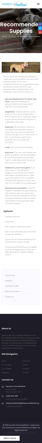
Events (25, 365)
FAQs (14, 36)
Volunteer (26, 361)
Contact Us (9, 297)
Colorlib (32, 433)
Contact (26, 369)
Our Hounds (10, 275)
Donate (26, 372)
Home (4, 36)
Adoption (9, 281)
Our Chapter (7, 369)
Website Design (9, 438)
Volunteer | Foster (12, 286)
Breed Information (12, 291)
